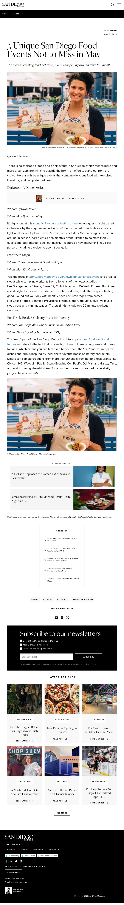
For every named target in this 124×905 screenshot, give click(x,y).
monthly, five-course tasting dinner (55, 223)
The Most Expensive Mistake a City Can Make (63, 579)
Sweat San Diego (83, 599)
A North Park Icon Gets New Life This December (62, 539)
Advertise (10, 849)
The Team (38, 849)
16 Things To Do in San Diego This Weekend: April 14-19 (61, 549)
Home (5, 14)
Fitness (47, 599)
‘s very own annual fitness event (64, 276)
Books (35, 599)
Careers (24, 849)
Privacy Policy (13, 856)
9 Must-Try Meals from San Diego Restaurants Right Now (60, 569)
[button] (56, 617)
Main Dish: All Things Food (34, 645)
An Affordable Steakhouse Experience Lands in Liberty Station (62, 559)
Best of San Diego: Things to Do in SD (39, 641)
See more (62, 813)
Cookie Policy (29, 856)
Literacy (62, 599)
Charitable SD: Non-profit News (36, 649)
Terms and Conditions (48, 856)
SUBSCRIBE (88, 656)
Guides (15, 14)
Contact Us (53, 849)
